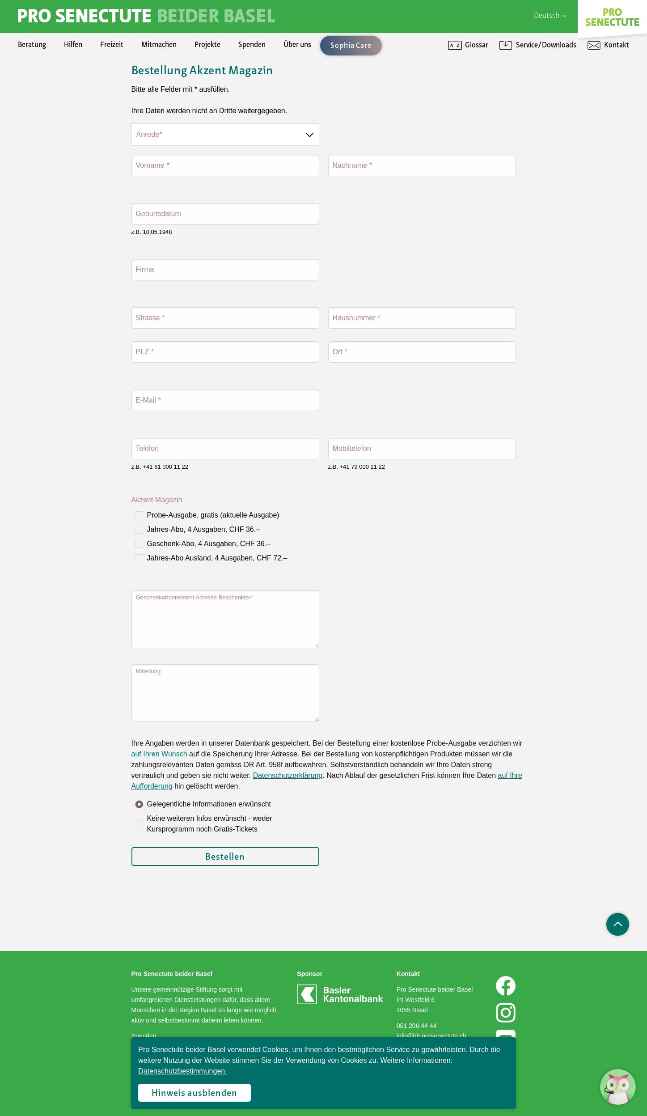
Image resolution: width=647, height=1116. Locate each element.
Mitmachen (159, 45)
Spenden (252, 45)
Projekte (207, 45)
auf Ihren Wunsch (159, 754)
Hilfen (73, 45)
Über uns (297, 45)
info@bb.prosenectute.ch (431, 1036)
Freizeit (111, 45)
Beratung (32, 45)
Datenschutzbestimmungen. (182, 1071)
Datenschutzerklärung (288, 775)
